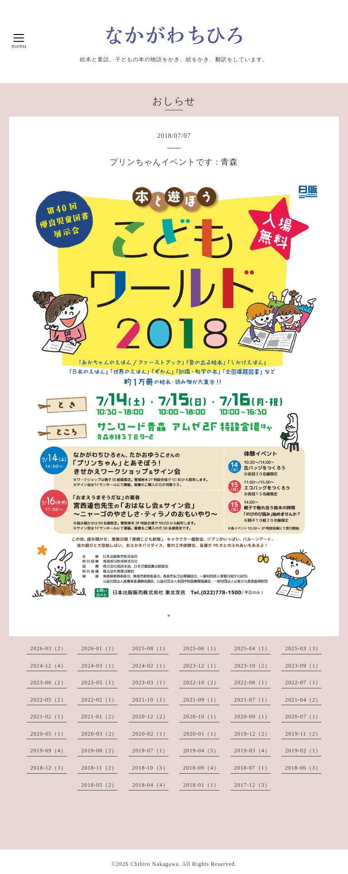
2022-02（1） (99, 700)
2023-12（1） (201, 666)
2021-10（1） (150, 700)
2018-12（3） (48, 768)
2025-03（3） (303, 648)
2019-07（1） (150, 750)
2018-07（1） (252, 768)
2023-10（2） (252, 666)
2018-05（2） (99, 785)
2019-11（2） (303, 734)
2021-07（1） (252, 700)
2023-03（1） (150, 682)
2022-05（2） (48, 700)
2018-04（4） (150, 785)
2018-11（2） (99, 768)
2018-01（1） (201, 785)
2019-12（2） (252, 734)
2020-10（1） (201, 716)
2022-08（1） (252, 682)
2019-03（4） (252, 750)
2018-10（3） (150, 768)
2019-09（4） (48, 750)
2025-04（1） (252, 648)
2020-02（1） (150, 734)
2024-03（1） (99, 666)
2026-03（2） (48, 648)
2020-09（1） (252, 716)
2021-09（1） (201, 700)
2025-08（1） (150, 648)
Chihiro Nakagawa (154, 864)
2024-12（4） (48, 666)
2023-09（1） (303, 666)
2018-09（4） (201, 768)
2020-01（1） (201, 734)
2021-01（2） (99, 716)
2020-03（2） (99, 734)
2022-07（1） (303, 682)
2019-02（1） (303, 750)
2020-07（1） (303, 716)
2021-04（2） (303, 700)
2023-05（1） (99, 682)
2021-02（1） (48, 716)
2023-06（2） (48, 682)
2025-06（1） (201, 648)
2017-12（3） (252, 785)
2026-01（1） (99, 648)
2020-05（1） (48, 734)
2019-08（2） (99, 750)
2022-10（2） (201, 682)
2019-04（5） (201, 750)
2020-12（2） (150, 716)
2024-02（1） (150, 666)
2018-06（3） (303, 768)
